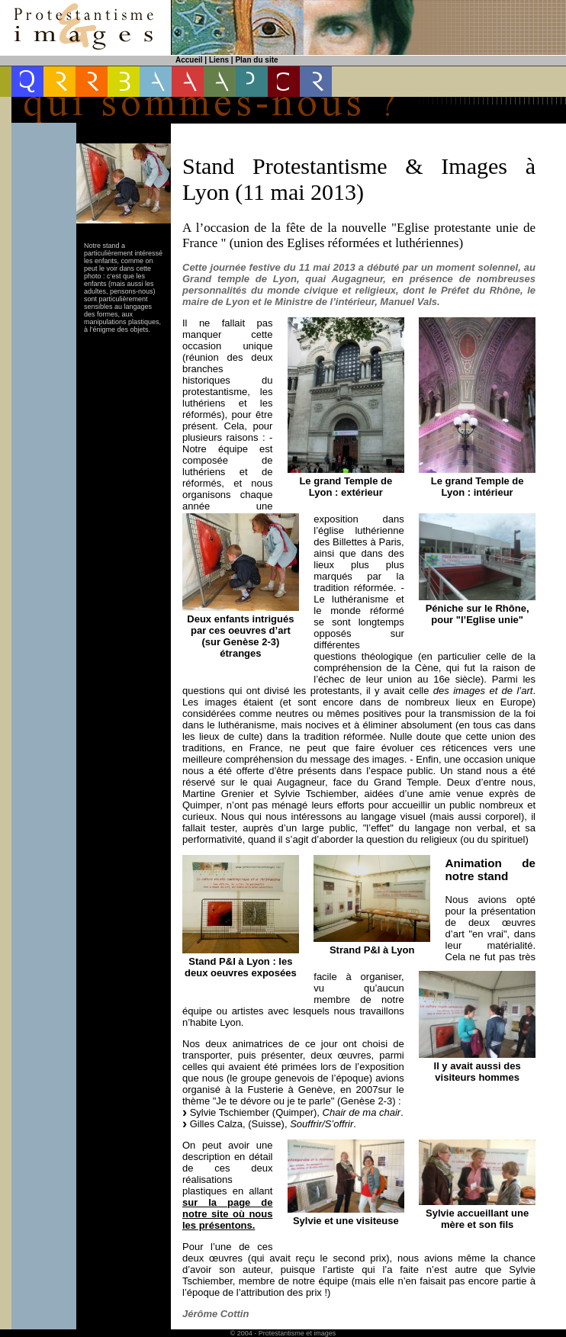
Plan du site (256, 60)
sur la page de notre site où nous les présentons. (227, 1214)
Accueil (189, 60)
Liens (219, 60)
